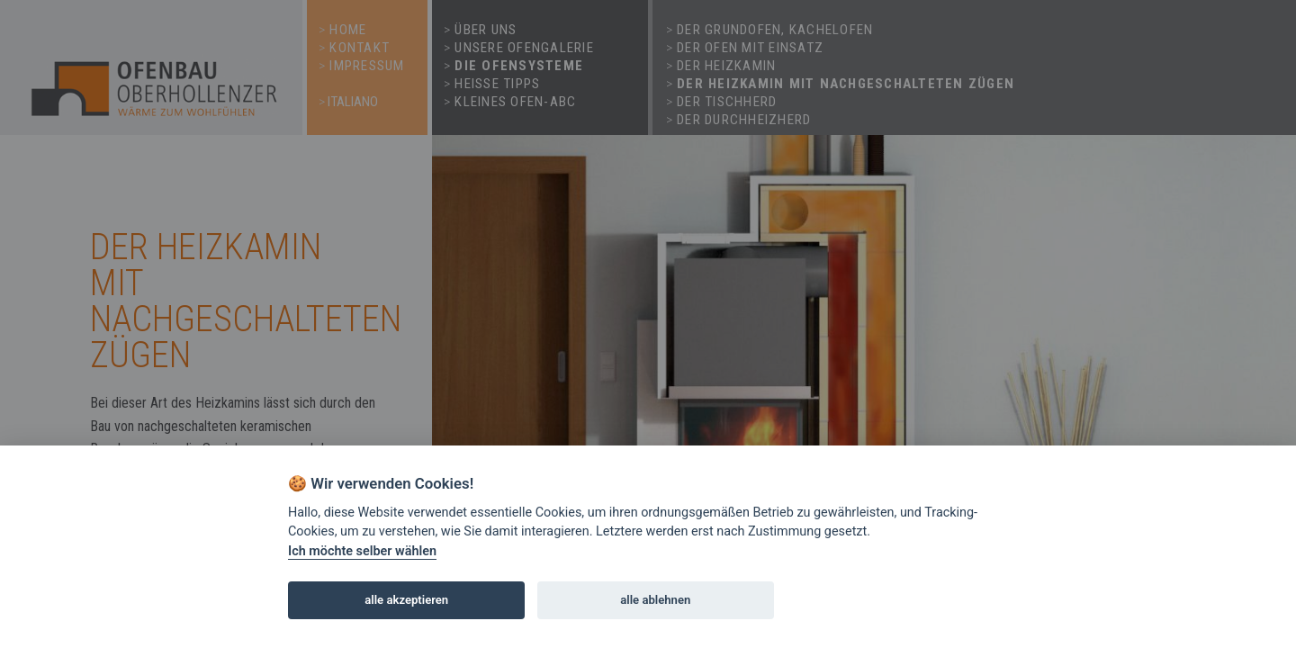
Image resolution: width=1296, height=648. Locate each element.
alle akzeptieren (406, 600)
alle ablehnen (655, 600)
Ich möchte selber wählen (362, 551)
